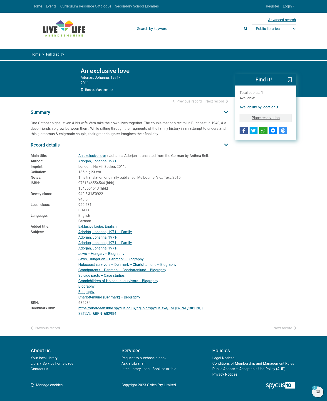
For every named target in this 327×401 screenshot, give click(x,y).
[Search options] (274, 28)
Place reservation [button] (272, 117)
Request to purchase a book (143, 358)
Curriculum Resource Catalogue (85, 6)
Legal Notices (223, 358)
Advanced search (282, 20)
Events (51, 6)
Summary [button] (40, 112)
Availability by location (259, 107)
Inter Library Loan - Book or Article (148, 369)
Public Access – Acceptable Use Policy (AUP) (248, 369)
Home (37, 6)
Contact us (39, 369)
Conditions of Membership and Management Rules (253, 363)
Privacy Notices (224, 374)
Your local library (44, 358)
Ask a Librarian (133, 363)
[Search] (245, 28)
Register (272, 6)
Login (287, 6)
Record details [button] (45, 145)
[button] (290, 80)
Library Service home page (52, 363)
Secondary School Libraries (137, 6)
